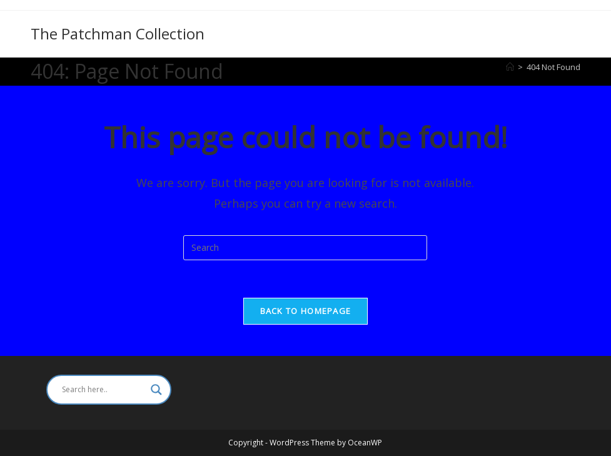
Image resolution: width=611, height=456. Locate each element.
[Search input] (103, 389)
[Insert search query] (305, 247)
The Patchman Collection (118, 33)
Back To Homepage (305, 311)
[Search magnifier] (156, 389)
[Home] (510, 67)
